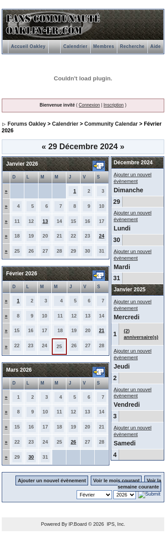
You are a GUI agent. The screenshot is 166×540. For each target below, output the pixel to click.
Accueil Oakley (28, 46)
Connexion (89, 105)
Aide (156, 46)
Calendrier (75, 46)
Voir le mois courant (116, 480)
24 (101, 235)
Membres (103, 46)
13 (45, 221)
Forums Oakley (27, 124)
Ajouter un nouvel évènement (52, 480)
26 (73, 442)
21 (101, 330)
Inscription (114, 105)
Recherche (132, 46)
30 (31, 457)
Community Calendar (111, 124)
